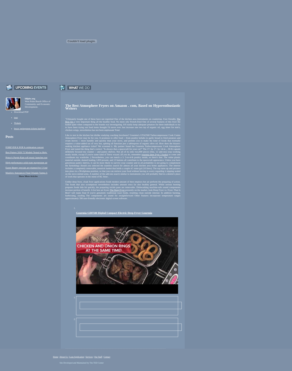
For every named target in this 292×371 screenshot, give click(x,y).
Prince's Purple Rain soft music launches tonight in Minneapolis (26, 157)
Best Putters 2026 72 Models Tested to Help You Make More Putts (26, 152)
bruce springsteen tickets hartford (29, 128)
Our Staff (98, 357)
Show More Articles (28, 176)
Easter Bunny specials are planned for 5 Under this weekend (26, 167)
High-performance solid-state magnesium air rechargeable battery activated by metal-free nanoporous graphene (26, 162)
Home (55, 357)
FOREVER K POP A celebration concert (25, 147)
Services (89, 357)
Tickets (17, 123)
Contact (107, 357)
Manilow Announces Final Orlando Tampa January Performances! (26, 172)
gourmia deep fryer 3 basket (155, 154)
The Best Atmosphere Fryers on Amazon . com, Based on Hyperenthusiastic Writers (122, 107)
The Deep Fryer (117, 190)
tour (16, 117)
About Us (64, 357)
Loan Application (76, 357)
